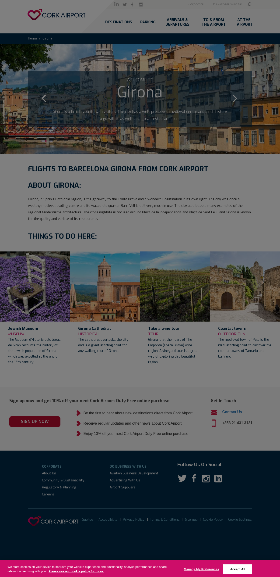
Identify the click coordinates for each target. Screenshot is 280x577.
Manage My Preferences (201, 572)
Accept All (237, 572)
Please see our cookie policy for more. (76, 574)
